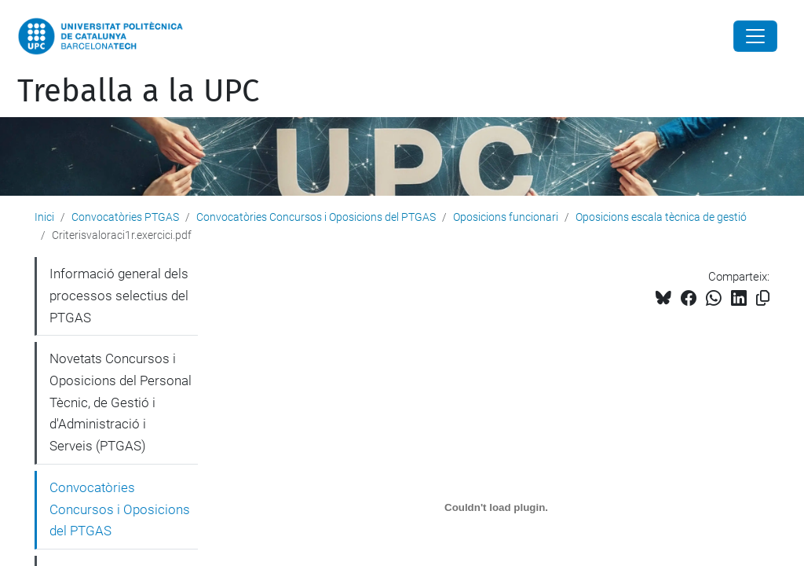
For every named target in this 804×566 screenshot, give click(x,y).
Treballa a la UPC (138, 91)
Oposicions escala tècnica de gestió (661, 217)
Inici (44, 217)
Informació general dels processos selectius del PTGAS (118, 295)
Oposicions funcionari (505, 217)
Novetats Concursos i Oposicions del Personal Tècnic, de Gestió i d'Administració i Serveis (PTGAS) (120, 402)
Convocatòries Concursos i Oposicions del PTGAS (316, 217)
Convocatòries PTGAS (125, 217)
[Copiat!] (762, 298)
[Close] (755, 36)
